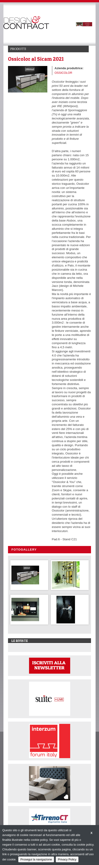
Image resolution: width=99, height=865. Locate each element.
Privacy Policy (67, 859)
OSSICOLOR (63, 72)
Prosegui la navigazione (36, 859)
